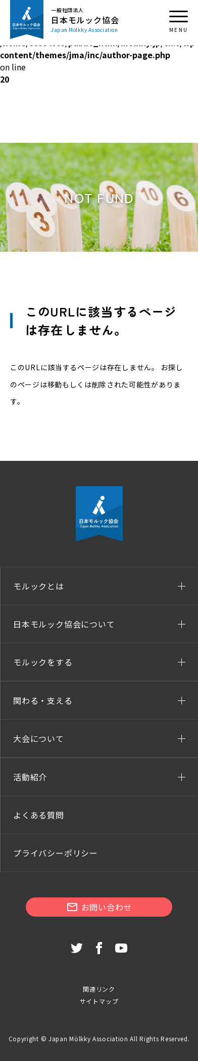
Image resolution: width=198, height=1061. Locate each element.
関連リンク (99, 989)
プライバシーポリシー (55, 853)
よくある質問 (38, 815)
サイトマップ (99, 1001)
